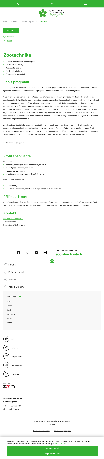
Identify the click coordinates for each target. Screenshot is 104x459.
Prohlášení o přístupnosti (62, 431)
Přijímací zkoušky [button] (17, 272)
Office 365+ (11, 314)
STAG (9, 301)
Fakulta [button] (12, 264)
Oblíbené (10, 36)
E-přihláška (11, 30)
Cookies (52, 424)
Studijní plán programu (15, 143)
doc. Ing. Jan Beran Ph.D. (13, 219)
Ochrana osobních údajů (41, 431)
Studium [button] (12, 279)
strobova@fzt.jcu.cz (11, 409)
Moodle (9, 306)
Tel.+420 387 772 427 (12, 406)
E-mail (9, 310)
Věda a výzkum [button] (16, 287)
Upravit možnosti (62, 448)
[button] (18, 4)
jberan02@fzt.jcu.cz (17, 225)
